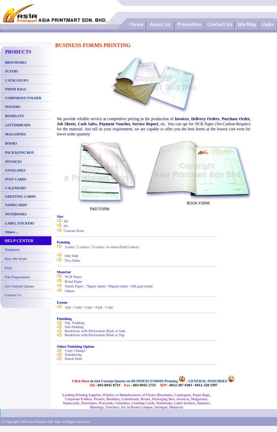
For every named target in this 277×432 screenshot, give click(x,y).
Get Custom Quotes (19, 286)
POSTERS (13, 107)
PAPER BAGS (15, 89)
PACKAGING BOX (19, 152)
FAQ (8, 268)
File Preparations (17, 277)
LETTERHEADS (17, 125)
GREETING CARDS (20, 196)
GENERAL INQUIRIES (207, 381)
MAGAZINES (15, 134)
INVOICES (13, 162)
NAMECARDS (16, 205)
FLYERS (11, 71)
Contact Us (13, 295)
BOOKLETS (14, 116)
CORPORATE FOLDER (23, 98)
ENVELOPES (15, 170)
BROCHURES (14, 62)
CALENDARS (15, 188)
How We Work (16, 259)
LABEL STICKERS (19, 223)
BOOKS (11, 143)
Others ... (11, 232)
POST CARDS (15, 179)
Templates (12, 249)
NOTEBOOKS (16, 214)
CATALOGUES (16, 80)
